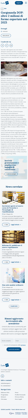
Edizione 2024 (5, 392)
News (5, 8)
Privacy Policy (19, 397)
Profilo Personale (20, 394)
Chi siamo (4, 399)
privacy (23, 345)
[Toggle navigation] (26, 3)
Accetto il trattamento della (15, 345)
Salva (6, 224)
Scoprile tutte (14, 306)
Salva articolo (6, 35)
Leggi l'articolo (16, 224)
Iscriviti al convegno (11, 174)
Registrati (19, 3)
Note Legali (18, 399)
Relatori (3, 397)
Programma (4, 394)
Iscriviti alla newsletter (14, 349)
